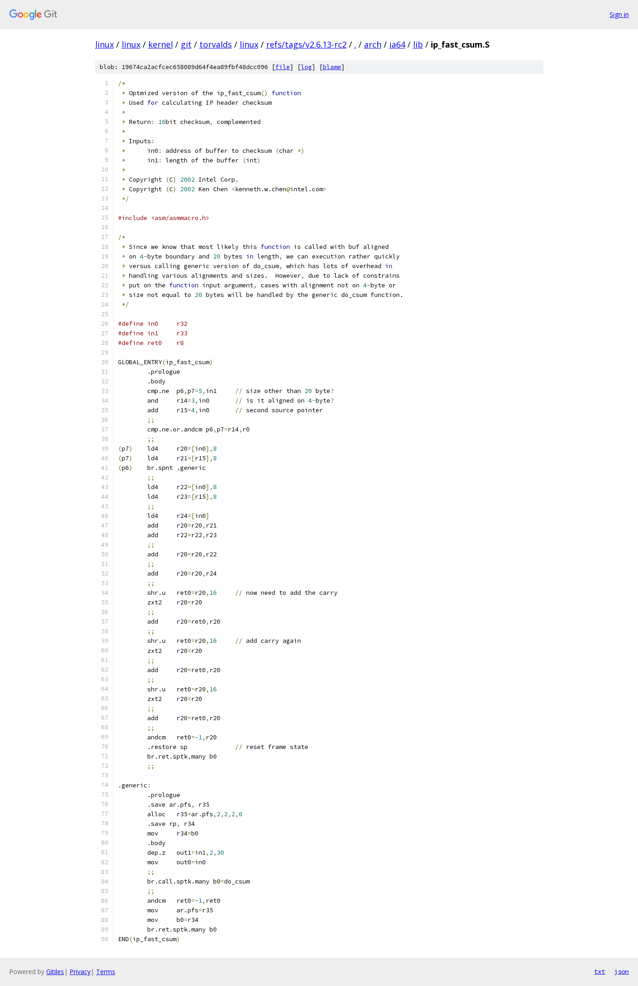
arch (372, 44)
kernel (160, 44)
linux (104, 44)
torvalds (215, 44)
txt (599, 971)
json (621, 971)
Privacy (80, 971)
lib (418, 44)
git (186, 44)
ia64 (397, 44)
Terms (105, 971)
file (282, 67)
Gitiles (55, 971)
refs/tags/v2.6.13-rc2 (306, 44)
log (306, 67)
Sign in (619, 14)
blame (332, 67)
